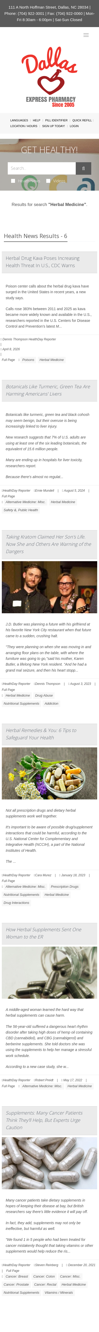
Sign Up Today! (53, 126)
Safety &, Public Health (21, 510)
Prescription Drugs (65, 887)
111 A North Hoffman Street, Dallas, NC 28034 (48, 7)
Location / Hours (23, 126)
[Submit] (83, 168)
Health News (25, 180)
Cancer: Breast (17, 1276)
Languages (19, 120)
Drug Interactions (16, 903)
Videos (55, 180)
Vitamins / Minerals (58, 1293)
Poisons (28, 360)
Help (36, 120)
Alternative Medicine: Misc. (26, 502)
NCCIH (42, 844)
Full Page (8, 360)
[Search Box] (42, 168)
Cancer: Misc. (70, 1276)
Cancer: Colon (44, 1276)
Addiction (51, 703)
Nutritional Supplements (21, 703)
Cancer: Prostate (16, 1284)
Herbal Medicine (52, 360)
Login (74, 126)
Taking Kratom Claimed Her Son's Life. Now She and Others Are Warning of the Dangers (48, 544)
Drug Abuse (44, 695)
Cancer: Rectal (45, 1284)
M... (59, 326)
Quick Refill (82, 120)
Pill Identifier (56, 120)
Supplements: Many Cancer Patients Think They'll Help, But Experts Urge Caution (44, 1120)
